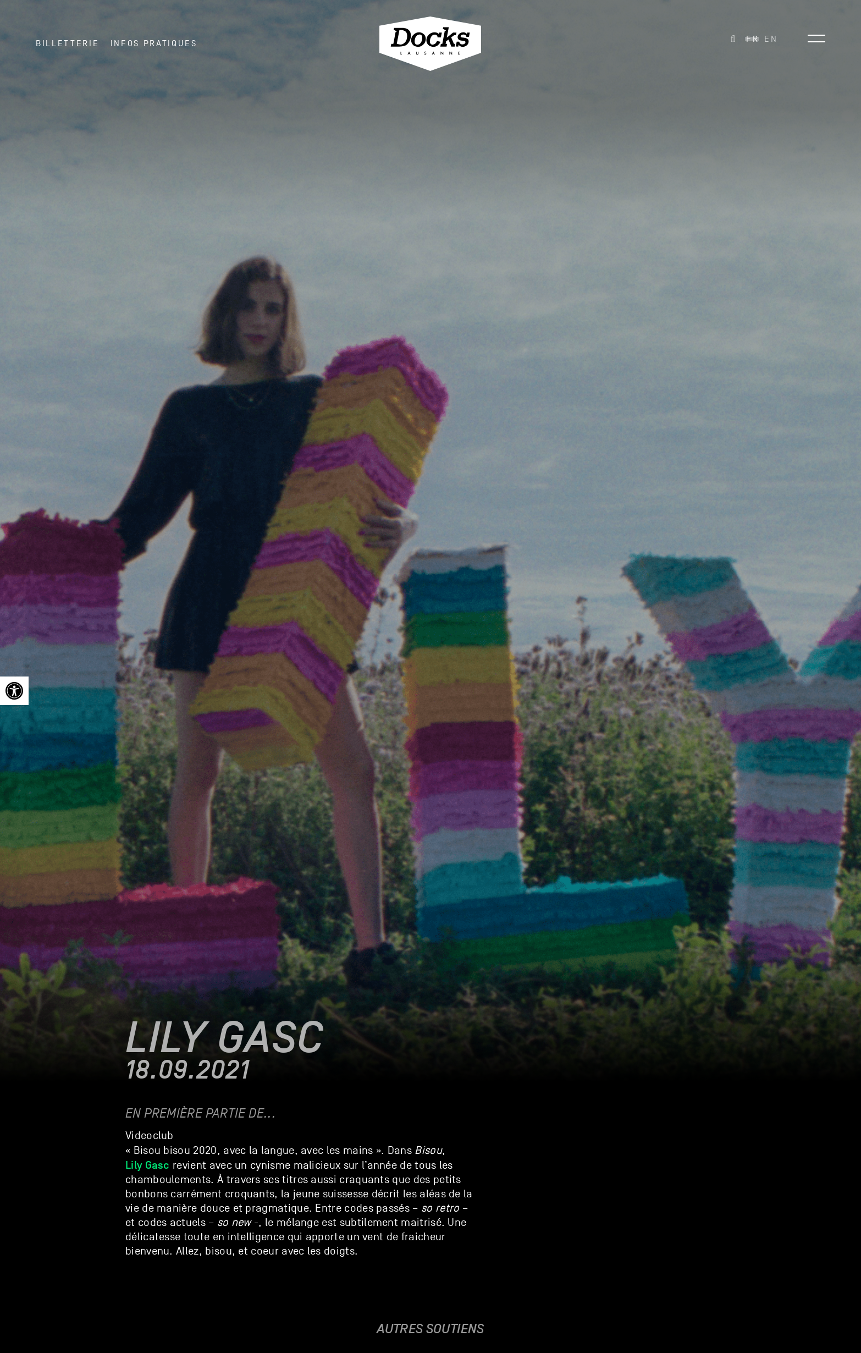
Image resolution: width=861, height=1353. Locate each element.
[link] (14, 690)
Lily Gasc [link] (147, 1165)
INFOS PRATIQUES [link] (154, 43)
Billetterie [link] (67, 43)
